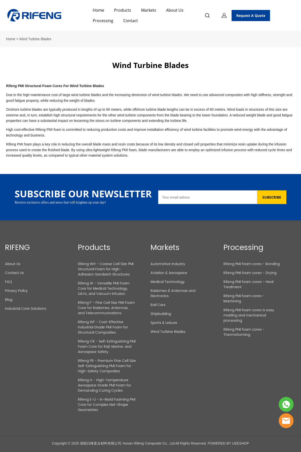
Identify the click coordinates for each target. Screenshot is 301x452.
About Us (174, 10)
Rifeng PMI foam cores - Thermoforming (244, 332)
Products (122, 10)
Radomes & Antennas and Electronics (172, 293)
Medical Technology (167, 282)
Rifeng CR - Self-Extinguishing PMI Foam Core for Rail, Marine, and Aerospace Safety (107, 347)
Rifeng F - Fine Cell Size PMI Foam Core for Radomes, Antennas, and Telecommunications (106, 308)
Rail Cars (157, 305)
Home (98, 10)
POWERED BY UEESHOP (228, 443)
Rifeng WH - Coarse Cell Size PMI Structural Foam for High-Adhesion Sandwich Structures (106, 269)
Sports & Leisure (163, 323)
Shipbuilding (160, 314)
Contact (130, 20)
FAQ (8, 282)
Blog (8, 300)
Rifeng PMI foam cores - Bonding (251, 264)
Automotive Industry (167, 264)
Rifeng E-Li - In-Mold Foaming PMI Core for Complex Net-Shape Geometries (106, 405)
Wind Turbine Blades (167, 332)
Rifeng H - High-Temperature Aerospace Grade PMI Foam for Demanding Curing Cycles (104, 385)
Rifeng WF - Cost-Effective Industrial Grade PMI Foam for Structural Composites (103, 327)
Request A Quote (250, 15)
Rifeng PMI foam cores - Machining (244, 298)
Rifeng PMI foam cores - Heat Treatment (248, 284)
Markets (148, 10)
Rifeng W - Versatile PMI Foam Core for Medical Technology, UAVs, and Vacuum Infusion (103, 288)
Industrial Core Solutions (25, 309)
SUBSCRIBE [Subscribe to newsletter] (271, 197)
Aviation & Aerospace (168, 273)
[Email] (207, 197)
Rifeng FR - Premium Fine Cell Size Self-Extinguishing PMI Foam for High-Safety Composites (107, 366)
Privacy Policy (16, 291)
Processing (103, 20)
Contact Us (14, 273)
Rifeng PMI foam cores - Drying (249, 273)
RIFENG (17, 248)
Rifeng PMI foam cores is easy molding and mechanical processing (248, 315)
